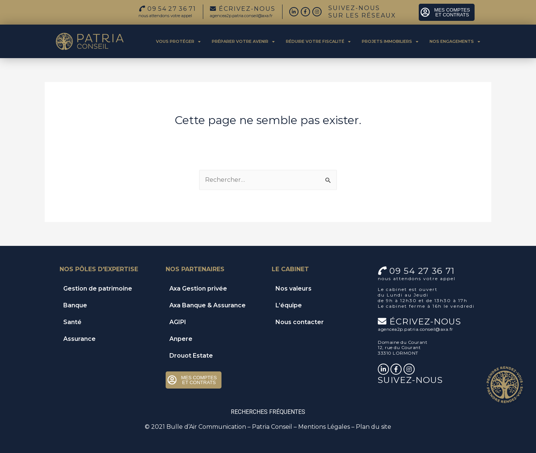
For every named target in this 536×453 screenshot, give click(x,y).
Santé (72, 322)
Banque (75, 305)
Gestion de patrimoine (97, 288)
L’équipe (288, 305)
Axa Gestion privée (198, 288)
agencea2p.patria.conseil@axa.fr (241, 15)
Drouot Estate (191, 355)
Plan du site (373, 426)
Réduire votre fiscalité (318, 41)
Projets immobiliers (390, 41)
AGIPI (177, 322)
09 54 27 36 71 (421, 271)
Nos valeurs (293, 288)
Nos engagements (455, 41)
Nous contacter (299, 322)
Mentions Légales (324, 426)
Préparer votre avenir (243, 41)
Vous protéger (178, 41)
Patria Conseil (272, 426)
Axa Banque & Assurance (207, 305)
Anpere (180, 338)
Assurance (79, 338)
